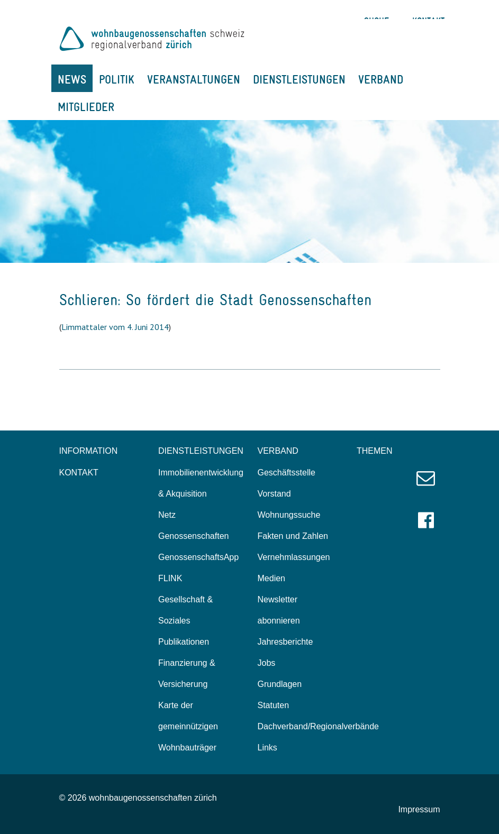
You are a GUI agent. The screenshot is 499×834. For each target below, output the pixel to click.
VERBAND (380, 79)
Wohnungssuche (289, 514)
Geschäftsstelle (286, 472)
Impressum (419, 809)
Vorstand (274, 493)
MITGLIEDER (86, 107)
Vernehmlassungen (294, 557)
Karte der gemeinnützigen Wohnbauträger (188, 726)
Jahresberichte (285, 641)
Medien (271, 578)
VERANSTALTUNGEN (193, 79)
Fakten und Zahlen (293, 535)
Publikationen (183, 641)
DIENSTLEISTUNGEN (299, 79)
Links (267, 747)
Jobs (267, 662)
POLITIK (116, 79)
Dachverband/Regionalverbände (318, 726)
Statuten (273, 705)
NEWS (72, 79)
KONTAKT (78, 472)
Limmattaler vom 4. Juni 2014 (115, 327)
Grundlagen (280, 684)
